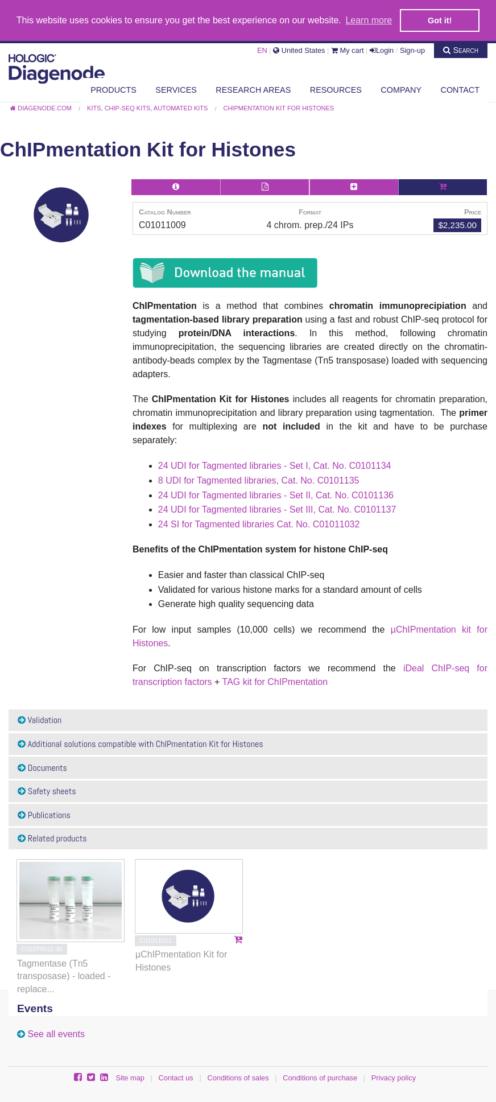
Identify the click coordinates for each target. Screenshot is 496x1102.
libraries (260, 480)
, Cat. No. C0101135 (317, 480)
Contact (460, 89)
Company (401, 89)
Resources (336, 89)
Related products (52, 838)
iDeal (413, 668)
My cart (347, 50)
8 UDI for (177, 480)
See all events (56, 1034)
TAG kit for (245, 682)
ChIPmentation (297, 682)
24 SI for (176, 524)
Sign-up (412, 50)
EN (262, 50)
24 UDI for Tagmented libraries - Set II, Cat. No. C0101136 (276, 495)
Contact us (176, 1078)
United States (299, 50)
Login (382, 50)
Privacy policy (393, 1078)
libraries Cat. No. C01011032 (300, 524)
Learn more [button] (368, 20)
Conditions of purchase (320, 1078)
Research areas (253, 89)
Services (176, 89)
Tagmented (224, 465)
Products (113, 89)
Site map (129, 1078)
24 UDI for (180, 465)
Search (460, 50)
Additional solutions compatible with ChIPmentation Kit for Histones (140, 744)
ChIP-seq (451, 668)
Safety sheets (47, 791)
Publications (44, 815)
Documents (42, 768)
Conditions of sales (237, 1078)
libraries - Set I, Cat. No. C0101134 (319, 465)
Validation (39, 720)
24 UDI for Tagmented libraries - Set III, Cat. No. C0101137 (277, 509)
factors (198, 682)
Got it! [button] (440, 20)
